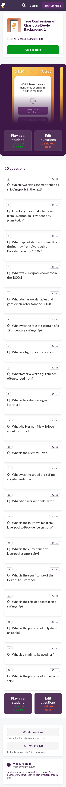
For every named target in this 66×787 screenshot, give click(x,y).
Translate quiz (33, 745)
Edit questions (33, 732)
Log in (34, 5)
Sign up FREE (53, 5)
